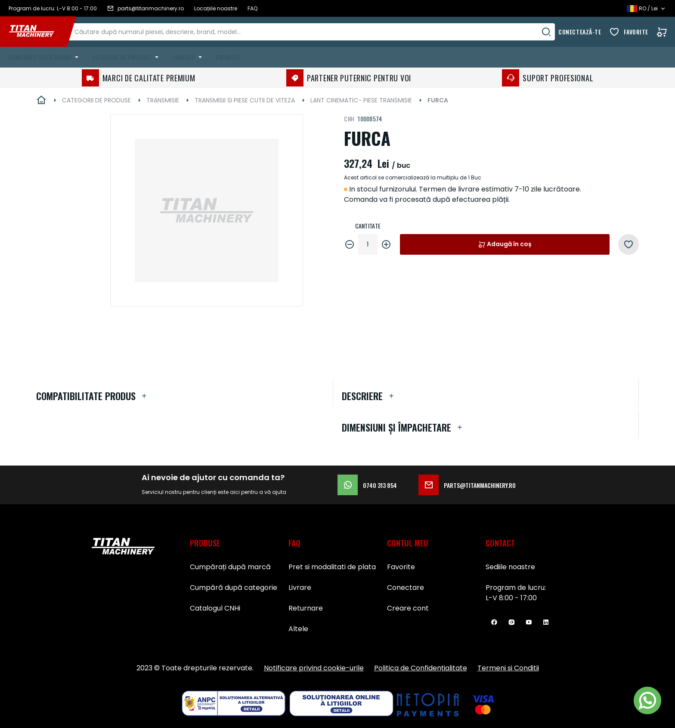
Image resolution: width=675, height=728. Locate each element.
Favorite (636, 31)
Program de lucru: (516, 587)
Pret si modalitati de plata (332, 567)
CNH (349, 118)
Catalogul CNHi (215, 608)
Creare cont (408, 608)
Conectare (405, 587)
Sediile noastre (510, 567)
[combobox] (320, 31)
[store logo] (38, 32)
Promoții (227, 57)
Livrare (299, 587)
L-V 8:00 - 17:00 (511, 598)
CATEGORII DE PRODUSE (96, 100)
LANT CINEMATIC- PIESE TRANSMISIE (361, 100)
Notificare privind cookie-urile (314, 668)
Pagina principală (41, 100)
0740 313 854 (367, 485)
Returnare (305, 608)
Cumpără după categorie (233, 587)
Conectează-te (579, 31)
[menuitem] (45, 57)
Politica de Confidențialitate (420, 668)
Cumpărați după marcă (230, 567)
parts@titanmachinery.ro (467, 485)
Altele (298, 629)
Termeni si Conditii (508, 668)
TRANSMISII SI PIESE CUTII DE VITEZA (245, 100)
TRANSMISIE (162, 100)
